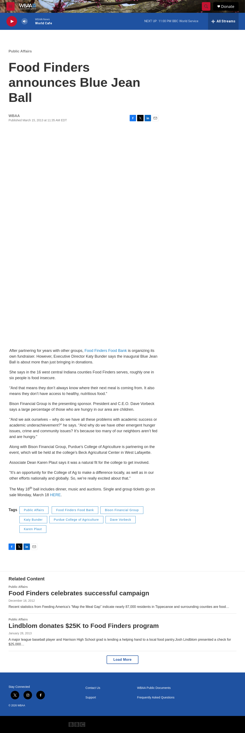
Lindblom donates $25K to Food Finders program (84, 625)
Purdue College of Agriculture (76, 519)
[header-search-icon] (206, 6)
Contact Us (92, 688)
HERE (55, 495)
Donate (227, 6)
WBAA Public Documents (154, 688)
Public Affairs (20, 51)
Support (90, 697)
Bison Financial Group (122, 510)
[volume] (24, 21)
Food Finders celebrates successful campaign (79, 593)
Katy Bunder (33, 519)
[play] (11, 21)
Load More (122, 659)
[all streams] (223, 21)
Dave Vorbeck (120, 519)
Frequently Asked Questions (156, 697)
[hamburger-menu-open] (10, 6)
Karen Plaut (33, 529)
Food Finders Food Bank (106, 350)
